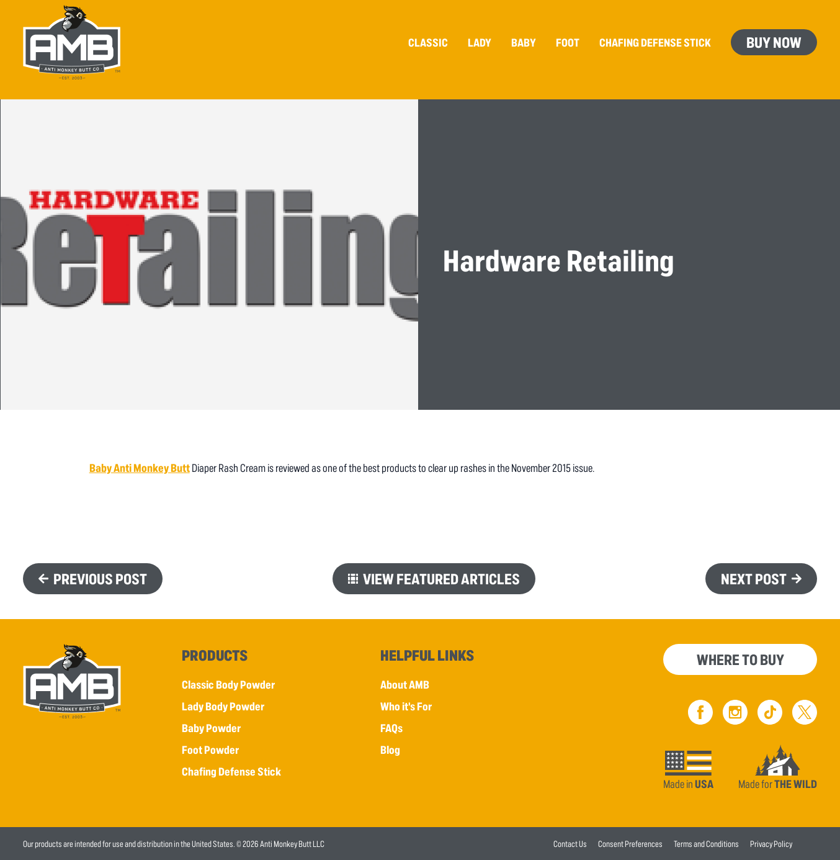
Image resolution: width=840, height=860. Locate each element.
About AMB (404, 684)
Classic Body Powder (228, 684)
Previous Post (100, 578)
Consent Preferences (630, 843)
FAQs (391, 728)
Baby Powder (211, 728)
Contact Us (570, 843)
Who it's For (406, 706)
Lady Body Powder (223, 706)
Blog (390, 749)
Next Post (754, 578)
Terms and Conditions (706, 843)
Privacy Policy (771, 843)
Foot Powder (210, 749)
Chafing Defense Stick (231, 771)
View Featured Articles (441, 578)
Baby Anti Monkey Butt (139, 467)
